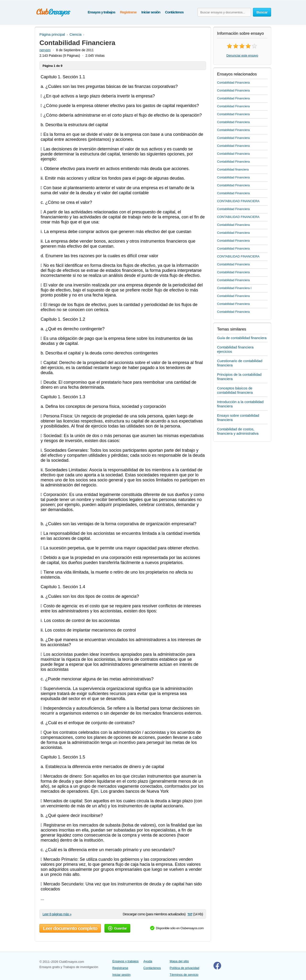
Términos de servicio (184, 974)
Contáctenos (174, 12)
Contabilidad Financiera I (234, 288)
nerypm (45, 50)
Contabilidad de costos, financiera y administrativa (237, 431)
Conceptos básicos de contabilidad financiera (235, 390)
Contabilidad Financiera (233, 82)
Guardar (117, 928)
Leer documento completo (70, 928)
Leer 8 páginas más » (57, 914)
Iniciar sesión (150, 12)
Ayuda (147, 961)
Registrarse (128, 12)
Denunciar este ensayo (242, 55)
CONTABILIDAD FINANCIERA (238, 201)
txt (189, 914)
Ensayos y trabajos (101, 12)
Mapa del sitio (179, 961)
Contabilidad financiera (233, 169)
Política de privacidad (184, 968)
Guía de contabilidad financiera (242, 338)
